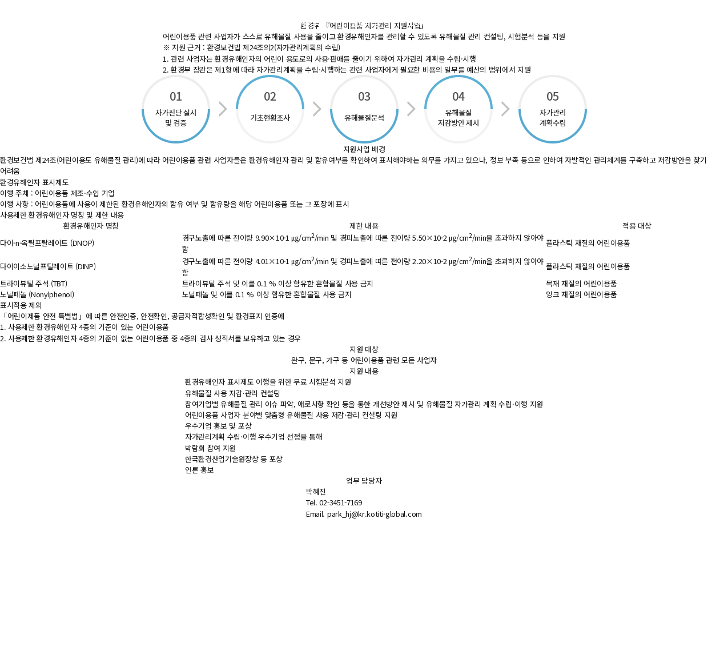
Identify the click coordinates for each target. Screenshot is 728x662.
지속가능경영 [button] (301, 23)
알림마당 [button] (365, 23)
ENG (616, 22)
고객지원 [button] (421, 23)
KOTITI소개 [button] (484, 23)
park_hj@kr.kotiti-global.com (374, 513)
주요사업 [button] (238, 23)
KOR (592, 22)
